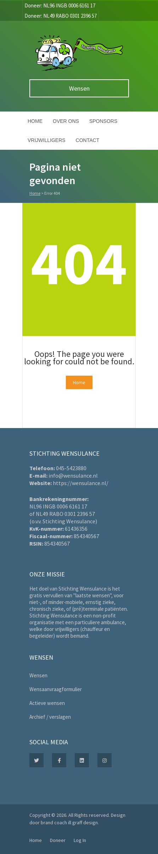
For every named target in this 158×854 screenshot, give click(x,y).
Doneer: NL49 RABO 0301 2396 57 (60, 15)
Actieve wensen (47, 703)
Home (35, 121)
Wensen (79, 88)
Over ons (66, 121)
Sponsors (103, 121)
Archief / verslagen (50, 716)
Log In (80, 840)
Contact (88, 140)
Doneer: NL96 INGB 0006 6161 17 (59, 5)
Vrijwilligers (47, 140)
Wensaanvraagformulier (55, 689)
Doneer (58, 840)
